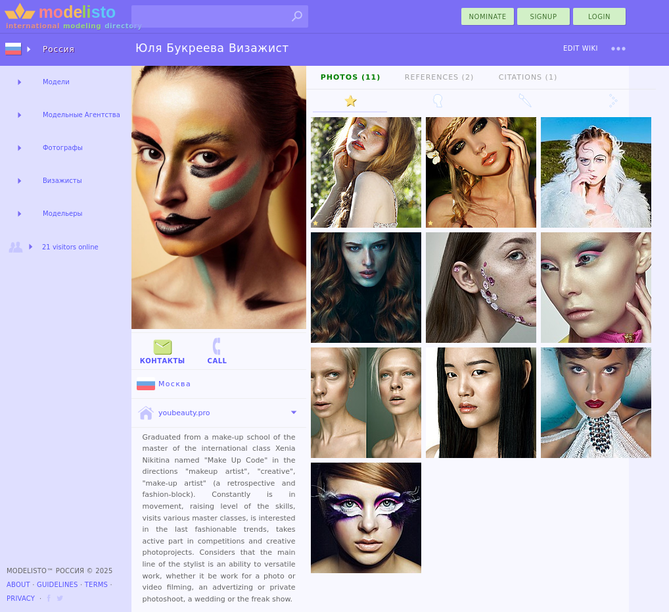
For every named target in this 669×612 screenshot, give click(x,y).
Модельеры (63, 213)
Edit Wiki (580, 48)
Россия (59, 49)
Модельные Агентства (81, 114)
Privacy (21, 598)
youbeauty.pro (173, 413)
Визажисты (62, 180)
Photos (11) (351, 77)
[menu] (618, 48)
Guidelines (57, 584)
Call (216, 350)
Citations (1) (528, 77)
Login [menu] (599, 16)
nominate (488, 16)
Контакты (162, 350)
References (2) (439, 77)
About (18, 584)
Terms (96, 584)
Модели (56, 82)
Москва (164, 384)
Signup (543, 16)
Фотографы (63, 147)
